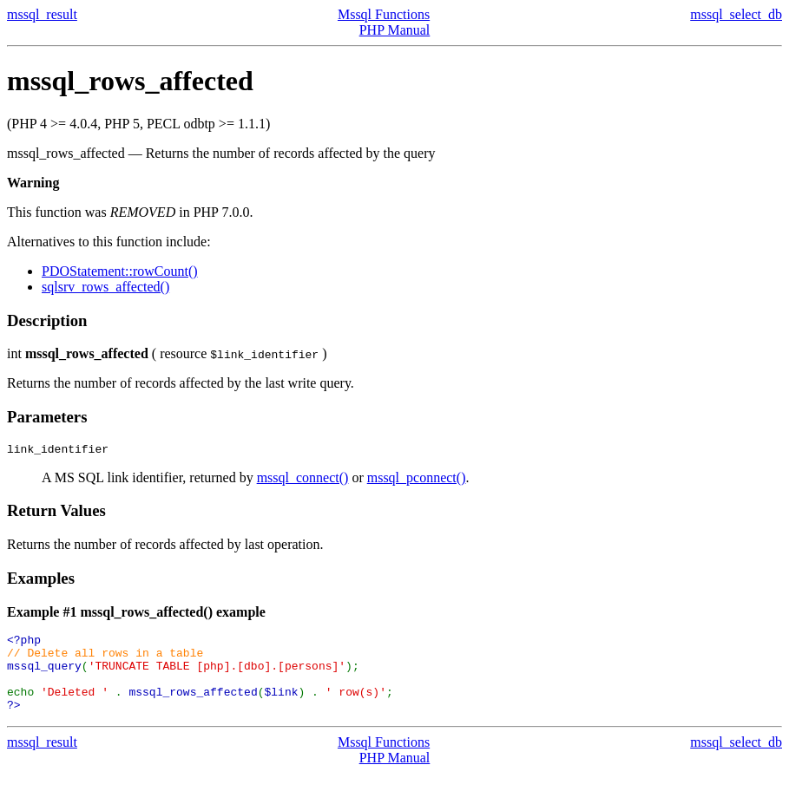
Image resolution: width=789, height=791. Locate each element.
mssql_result (42, 14)
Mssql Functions (384, 14)
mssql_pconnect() (416, 480)
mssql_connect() (303, 480)
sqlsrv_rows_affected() (105, 286)
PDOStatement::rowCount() (120, 271)
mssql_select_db (736, 14)
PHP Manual (395, 30)
